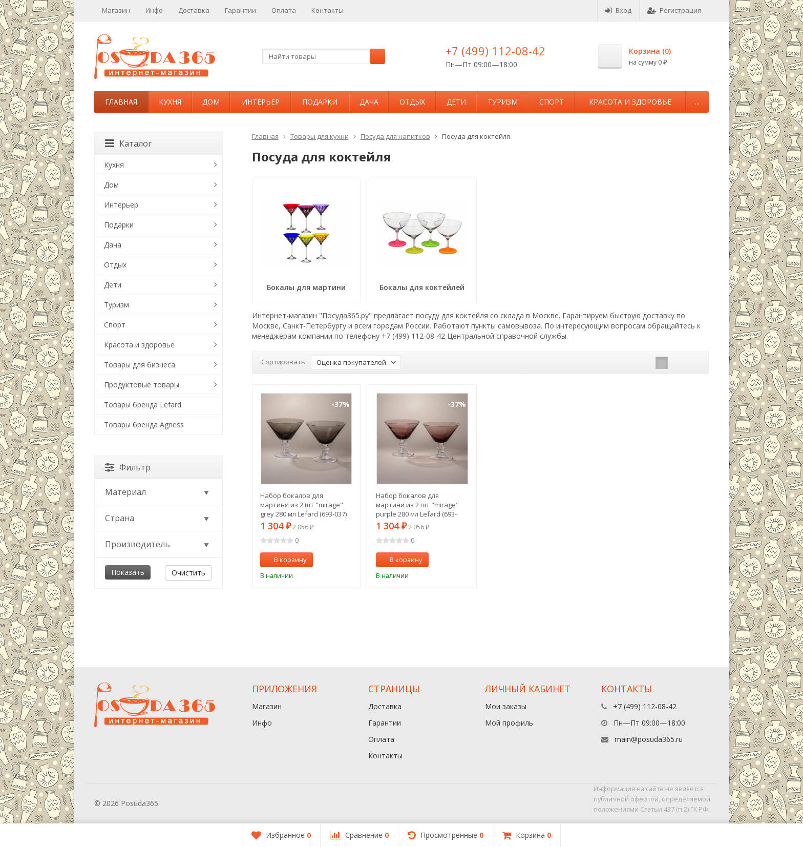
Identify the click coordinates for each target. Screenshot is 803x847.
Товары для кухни (319, 136)
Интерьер (261, 102)
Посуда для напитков (395, 136)
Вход (618, 10)
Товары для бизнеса (139, 364)
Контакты (327, 10)
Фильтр (128, 467)
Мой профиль (509, 723)
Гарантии (240, 10)
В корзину (285, 559)
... (697, 102)
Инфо (154, 10)
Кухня (170, 102)
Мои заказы (505, 706)
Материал (157, 492)
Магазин (116, 10)
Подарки (319, 102)
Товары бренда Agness (144, 424)
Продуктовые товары (141, 384)
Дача (369, 102)
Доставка (193, 10)
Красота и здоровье (630, 102)
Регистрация (674, 10)
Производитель (157, 544)
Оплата (283, 10)
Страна (157, 518)
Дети (456, 102)
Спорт (551, 102)
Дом (211, 102)
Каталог (128, 143)
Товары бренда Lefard (142, 404)
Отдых (412, 102)
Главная (121, 102)
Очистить (188, 572)
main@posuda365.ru (649, 739)
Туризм (503, 102)
